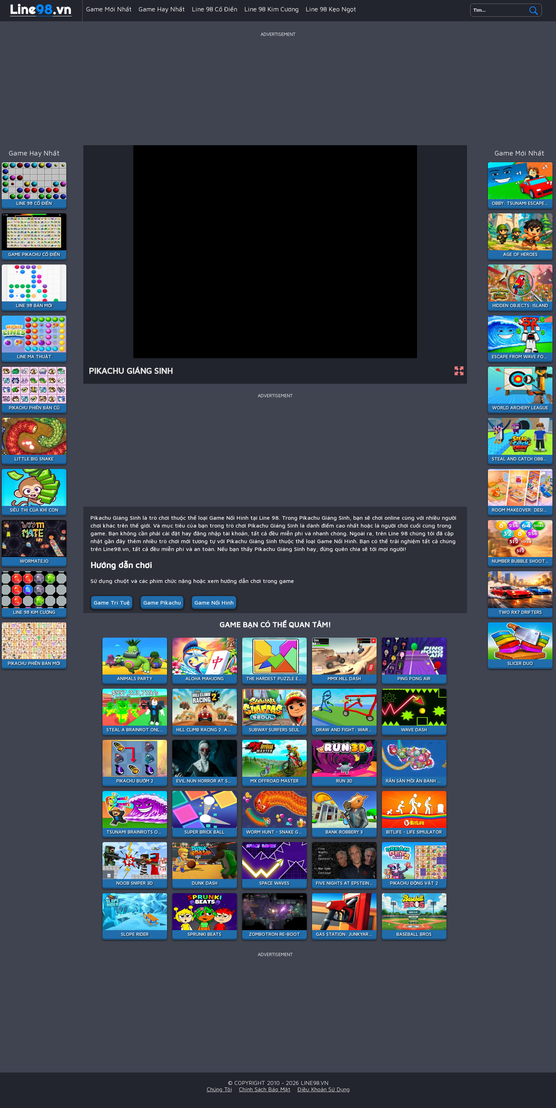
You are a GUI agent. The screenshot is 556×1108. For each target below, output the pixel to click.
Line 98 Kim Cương (271, 9)
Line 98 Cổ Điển (214, 9)
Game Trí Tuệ (112, 602)
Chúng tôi (219, 1089)
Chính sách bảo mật (264, 1089)
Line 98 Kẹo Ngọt (331, 9)
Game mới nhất (109, 9)
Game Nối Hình (214, 602)
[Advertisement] (278, 88)
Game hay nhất (162, 9)
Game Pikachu (162, 602)
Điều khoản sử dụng (324, 1089)
